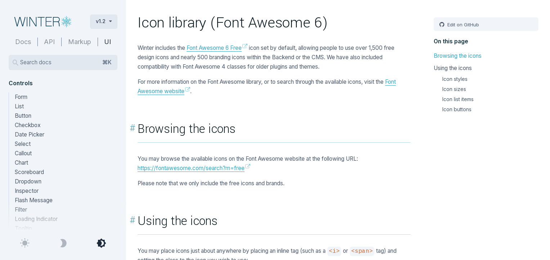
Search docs (66, 62)
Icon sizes (454, 89)
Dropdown (28, 181)
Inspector (27, 190)
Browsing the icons (458, 55)
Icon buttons (456, 109)
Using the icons (453, 68)
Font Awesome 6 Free (214, 47)
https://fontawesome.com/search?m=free (191, 168)
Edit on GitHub (462, 24)
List (19, 106)
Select (23, 143)
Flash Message (34, 200)
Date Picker (29, 134)
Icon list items (458, 99)
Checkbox (28, 125)
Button (23, 115)
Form (21, 97)
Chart (21, 162)
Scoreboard (29, 172)
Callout (23, 153)
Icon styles (455, 79)
